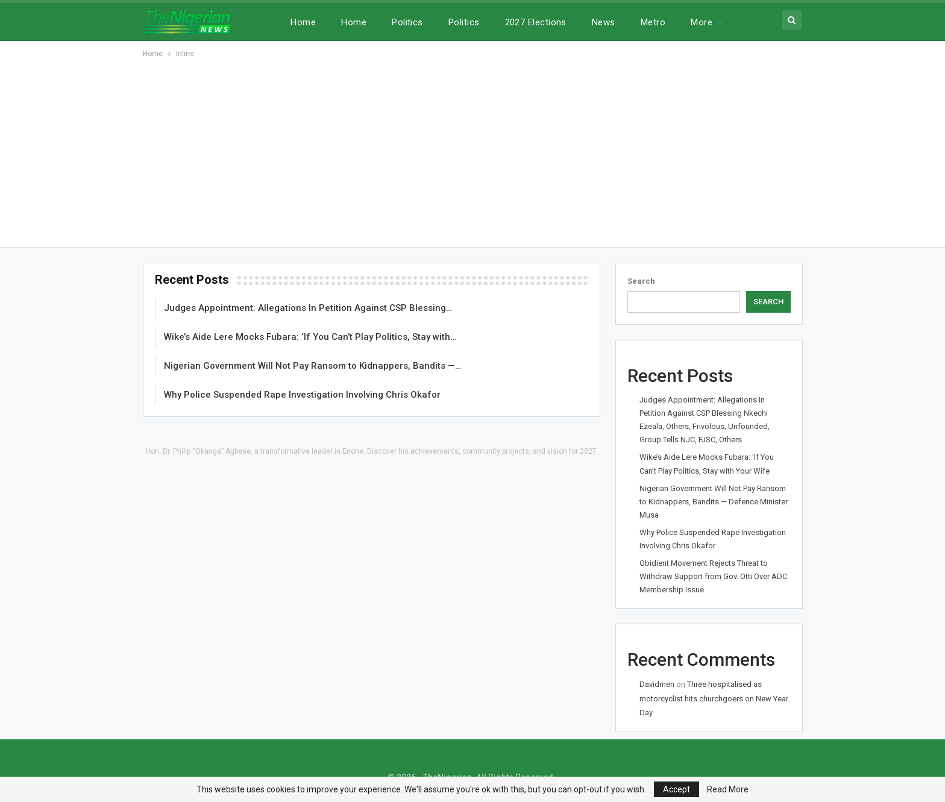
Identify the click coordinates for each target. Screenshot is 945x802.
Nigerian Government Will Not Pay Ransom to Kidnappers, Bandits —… (312, 365)
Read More (728, 789)
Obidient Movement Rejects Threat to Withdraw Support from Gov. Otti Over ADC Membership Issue (713, 576)
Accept (676, 789)
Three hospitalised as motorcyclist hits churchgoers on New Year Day (713, 698)
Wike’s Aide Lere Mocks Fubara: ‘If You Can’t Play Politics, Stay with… (310, 336)
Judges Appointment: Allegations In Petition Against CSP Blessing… (308, 307)
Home (303, 22)
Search (641, 281)
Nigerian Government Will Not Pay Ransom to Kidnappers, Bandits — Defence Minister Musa (713, 501)
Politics (407, 22)
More (701, 22)
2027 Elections (536, 22)
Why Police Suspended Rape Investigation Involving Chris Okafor (302, 394)
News (603, 22)
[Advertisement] (472, 150)
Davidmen (656, 684)
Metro (653, 22)
